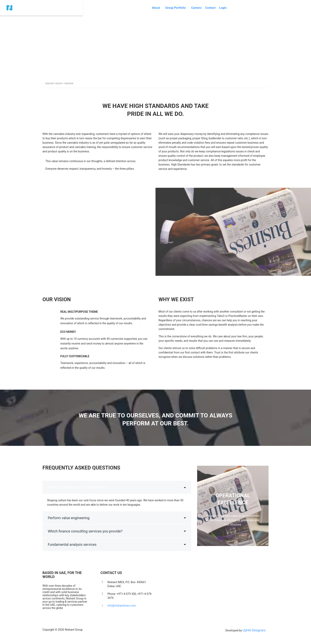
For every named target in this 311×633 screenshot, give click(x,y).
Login (258, 2)
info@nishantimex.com (122, 604)
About (177, 2)
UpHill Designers (255, 628)
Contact (241, 2)
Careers (222, 2)
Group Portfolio (199, 2)
